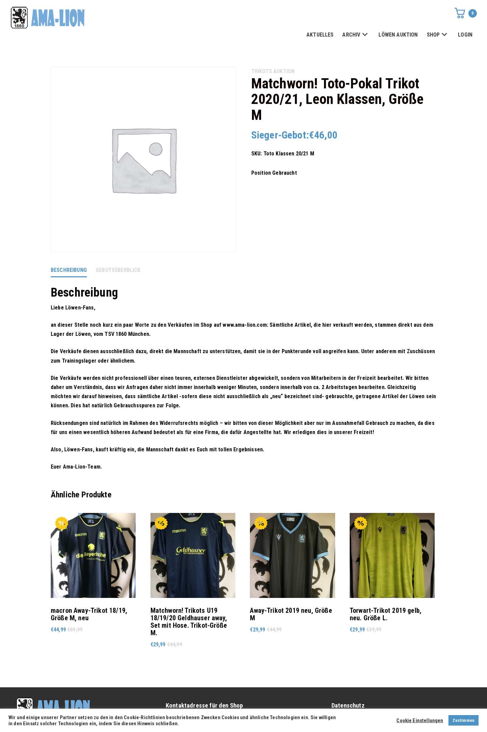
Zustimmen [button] (463, 720)
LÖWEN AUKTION (398, 34)
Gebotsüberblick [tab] (118, 270)
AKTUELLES (319, 34)
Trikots (261, 71)
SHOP (438, 35)
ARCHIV (356, 35)
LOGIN (465, 34)
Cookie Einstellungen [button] (419, 720)
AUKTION (284, 71)
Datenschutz (348, 705)
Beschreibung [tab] (69, 270)
